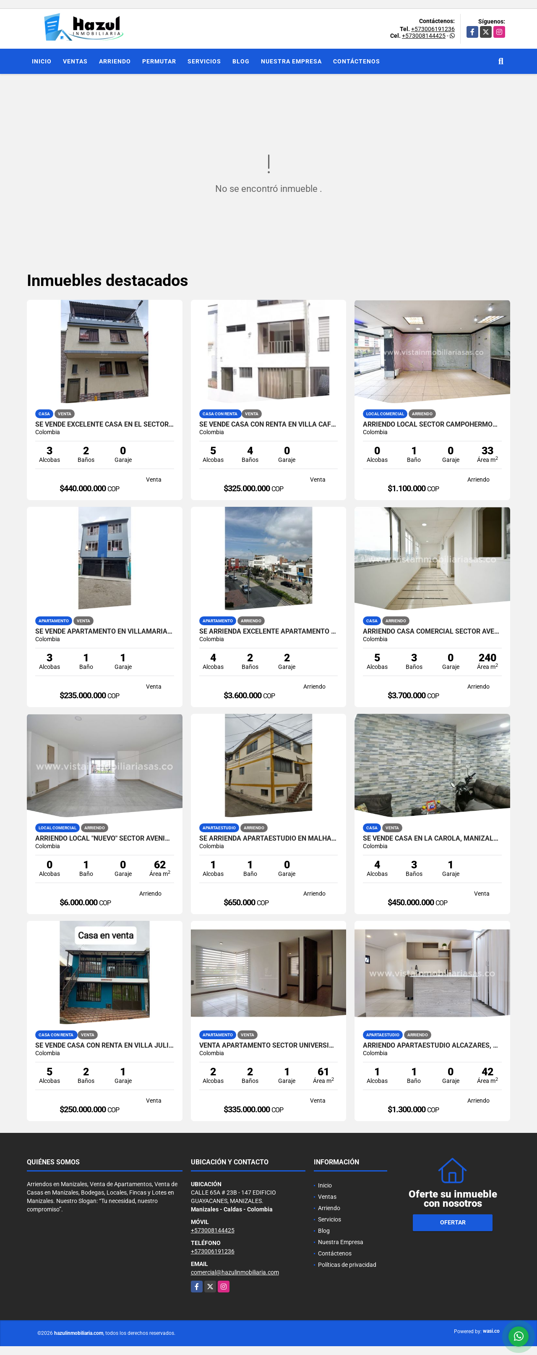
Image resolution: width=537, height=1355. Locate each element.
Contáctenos (356, 61)
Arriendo (115, 61)
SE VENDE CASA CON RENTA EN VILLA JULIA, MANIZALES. (104, 1045)
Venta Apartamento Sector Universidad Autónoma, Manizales (268, 1045)
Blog (241, 61)
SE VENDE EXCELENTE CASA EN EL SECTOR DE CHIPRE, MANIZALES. (104, 424)
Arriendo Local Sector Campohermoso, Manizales (432, 424)
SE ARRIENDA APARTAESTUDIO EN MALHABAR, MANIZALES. (268, 838)
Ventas (75, 61)
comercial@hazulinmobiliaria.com (235, 1272)
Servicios (204, 61)
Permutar (159, 61)
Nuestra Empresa (291, 61)
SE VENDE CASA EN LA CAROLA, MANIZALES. (432, 838)
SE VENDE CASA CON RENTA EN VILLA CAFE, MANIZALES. (268, 424)
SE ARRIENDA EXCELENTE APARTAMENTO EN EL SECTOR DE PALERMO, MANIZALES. (268, 631)
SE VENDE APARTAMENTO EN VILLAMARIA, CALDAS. (104, 631)
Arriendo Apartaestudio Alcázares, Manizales (432, 1045)
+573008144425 (424, 35)
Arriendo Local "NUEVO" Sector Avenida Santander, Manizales (104, 838)
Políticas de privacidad (347, 1264)
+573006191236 (433, 29)
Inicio (42, 61)
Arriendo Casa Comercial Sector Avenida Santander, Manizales (432, 631)
